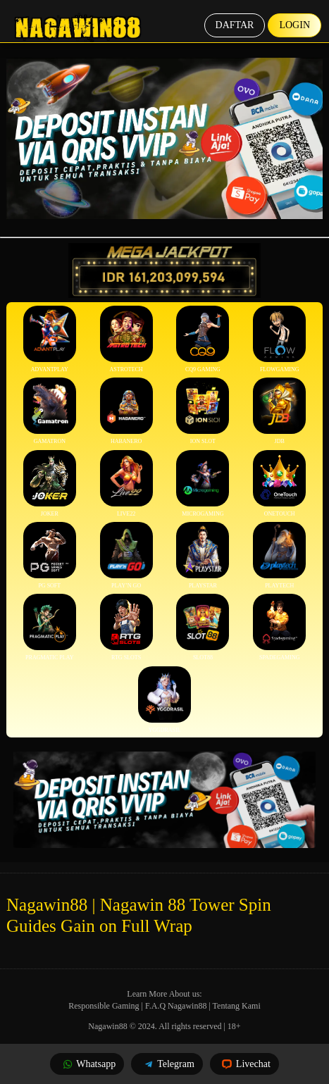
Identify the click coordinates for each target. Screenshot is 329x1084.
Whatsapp (87, 1064)
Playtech (279, 555)
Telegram (166, 1064)
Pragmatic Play (49, 627)
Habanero (126, 411)
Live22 (126, 483)
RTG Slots (126, 627)
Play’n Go (126, 555)
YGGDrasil (164, 699)
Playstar (202, 555)
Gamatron (49, 411)
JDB (279, 411)
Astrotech (126, 339)
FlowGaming (279, 339)
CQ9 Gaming (202, 339)
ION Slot (202, 411)
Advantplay (49, 339)
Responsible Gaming (103, 1006)
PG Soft (49, 555)
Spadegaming (279, 627)
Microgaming (202, 483)
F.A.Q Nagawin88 (175, 1006)
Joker (49, 483)
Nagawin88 (107, 1026)
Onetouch (279, 483)
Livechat (244, 1064)
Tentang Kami (237, 1006)
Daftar (235, 25)
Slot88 (202, 627)
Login (294, 25)
